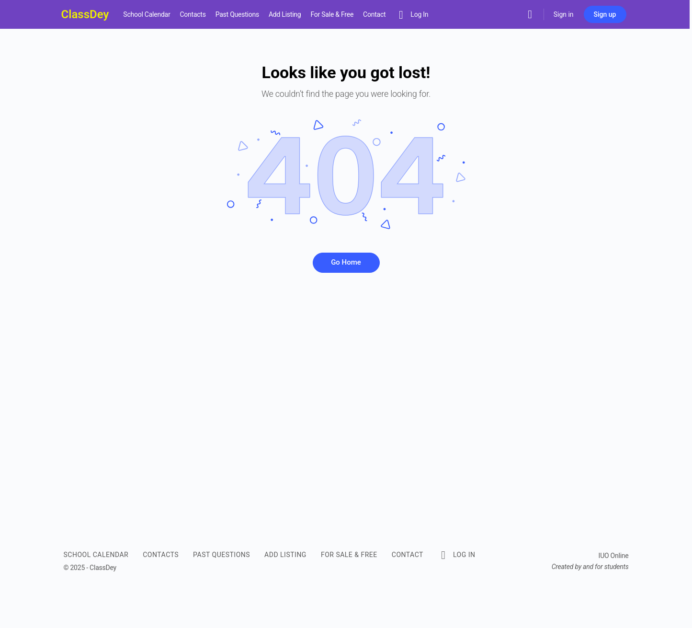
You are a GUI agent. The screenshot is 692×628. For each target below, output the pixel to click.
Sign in (564, 14)
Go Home (346, 262)
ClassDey (85, 14)
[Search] (530, 14)
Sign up (605, 14)
